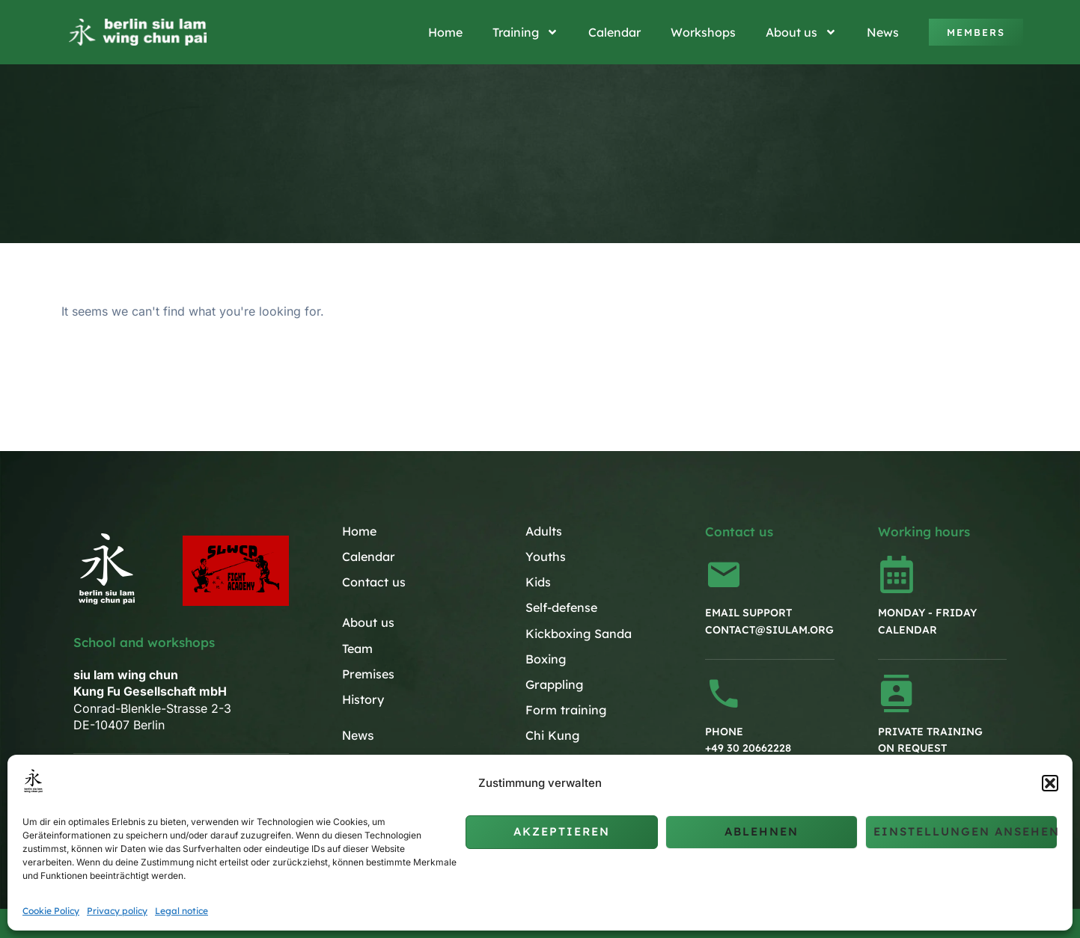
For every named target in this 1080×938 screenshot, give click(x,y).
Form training (564, 709)
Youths (545, 556)
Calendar (614, 32)
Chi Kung (552, 734)
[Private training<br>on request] (896, 693)
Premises (368, 673)
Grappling (553, 683)
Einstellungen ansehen (965, 831)
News (883, 32)
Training (525, 32)
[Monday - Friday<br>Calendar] (896, 574)
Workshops (703, 32)
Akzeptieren (561, 831)
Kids (538, 581)
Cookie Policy (50, 910)
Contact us (373, 581)
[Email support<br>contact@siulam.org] (723, 574)
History (362, 698)
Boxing (545, 658)
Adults (543, 531)
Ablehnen (761, 831)
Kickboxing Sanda (578, 632)
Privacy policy (117, 910)
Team (357, 647)
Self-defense (561, 607)
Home (445, 32)
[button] (1050, 783)
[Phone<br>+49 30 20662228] (723, 693)
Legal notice (181, 910)
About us (801, 32)
